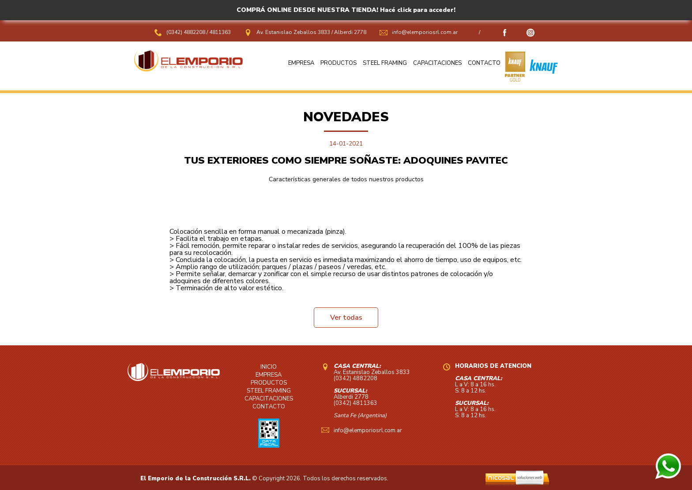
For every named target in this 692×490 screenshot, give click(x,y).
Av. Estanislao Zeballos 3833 (293, 32)
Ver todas (346, 317)
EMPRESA (301, 63)
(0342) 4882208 (186, 32)
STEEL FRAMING (385, 63)
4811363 (220, 32)
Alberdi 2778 (350, 32)
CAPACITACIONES (437, 63)
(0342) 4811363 (355, 403)
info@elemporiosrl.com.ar (425, 32)
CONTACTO (484, 63)
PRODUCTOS (338, 63)
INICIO (268, 367)
